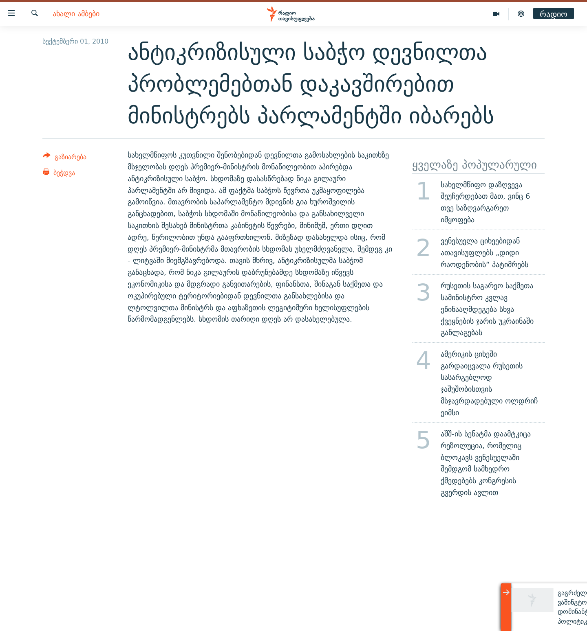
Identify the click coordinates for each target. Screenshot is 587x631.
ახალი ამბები (76, 14)
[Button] (64, 158)
